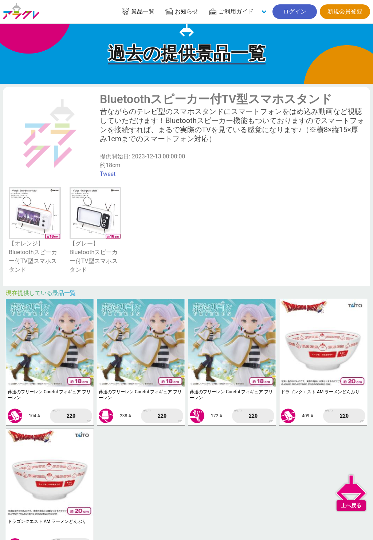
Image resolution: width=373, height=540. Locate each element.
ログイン (294, 11)
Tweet (107, 173)
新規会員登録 (344, 11)
